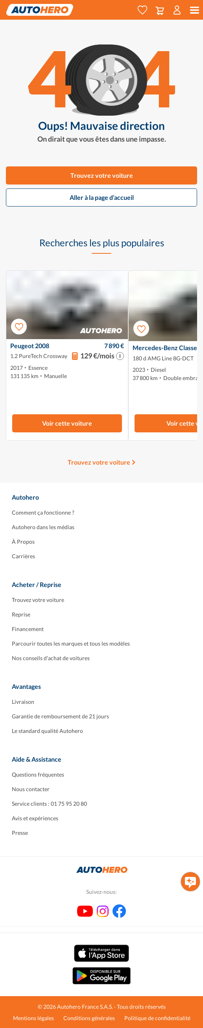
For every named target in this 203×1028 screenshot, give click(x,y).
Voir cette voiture (67, 423)
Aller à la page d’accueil (102, 197)
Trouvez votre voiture (101, 175)
